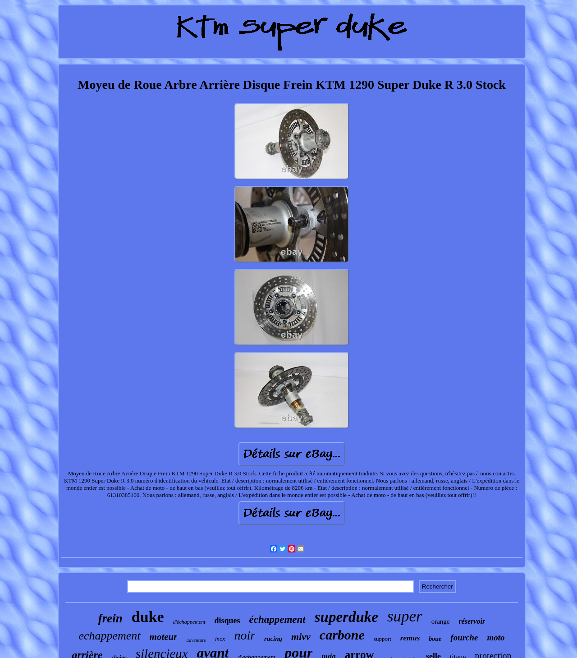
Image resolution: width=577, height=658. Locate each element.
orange (440, 621)
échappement (277, 619)
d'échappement (189, 622)
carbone (342, 634)
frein (110, 618)
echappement (109, 635)
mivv (301, 636)
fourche (464, 637)
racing (273, 638)
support (382, 638)
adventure (196, 640)
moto (496, 637)
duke (148, 616)
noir (244, 635)
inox (220, 638)
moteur (164, 636)
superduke (346, 617)
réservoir (472, 621)
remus (410, 638)
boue (435, 638)
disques (227, 620)
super (404, 616)
